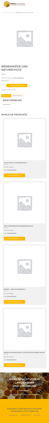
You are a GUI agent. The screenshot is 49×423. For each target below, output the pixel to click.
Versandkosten (19, 78)
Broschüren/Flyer (11, 12)
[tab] (17, 95)
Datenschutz (26, 415)
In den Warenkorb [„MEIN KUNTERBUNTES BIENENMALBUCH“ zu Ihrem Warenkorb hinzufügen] (14, 238)
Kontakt (37, 415)
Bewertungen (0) (17, 95)
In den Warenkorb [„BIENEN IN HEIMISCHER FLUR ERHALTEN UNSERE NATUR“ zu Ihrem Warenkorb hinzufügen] (14, 365)
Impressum (13, 415)
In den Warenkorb (17, 85)
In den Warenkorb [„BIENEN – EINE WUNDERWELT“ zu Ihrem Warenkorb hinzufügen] (14, 302)
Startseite (3, 12)
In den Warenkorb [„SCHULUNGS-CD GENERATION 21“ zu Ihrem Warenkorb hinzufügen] (14, 175)
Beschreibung (6, 95)
